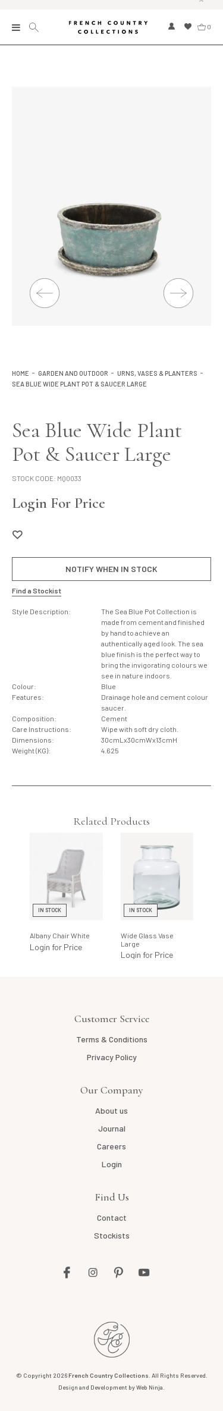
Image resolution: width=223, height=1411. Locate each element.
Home (20, 373)
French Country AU (112, 1339)
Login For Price (58, 503)
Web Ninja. (150, 1387)
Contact (112, 1217)
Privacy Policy (112, 1057)
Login (112, 1164)
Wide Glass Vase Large (147, 939)
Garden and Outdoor (73, 373)
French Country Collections (108, 27)
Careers (111, 1146)
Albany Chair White (60, 935)
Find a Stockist (36, 590)
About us (111, 1110)
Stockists (112, 1235)
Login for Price (56, 947)
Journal (111, 1128)
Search (35, 27)
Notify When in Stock (111, 569)
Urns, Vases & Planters (157, 373)
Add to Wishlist (17, 534)
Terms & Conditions (111, 1039)
